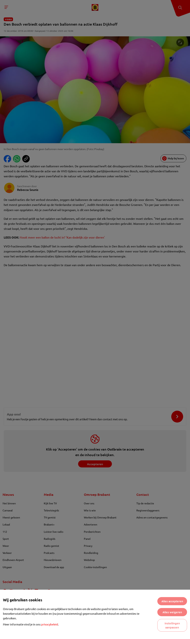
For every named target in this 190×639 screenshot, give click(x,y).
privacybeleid (49, 624)
